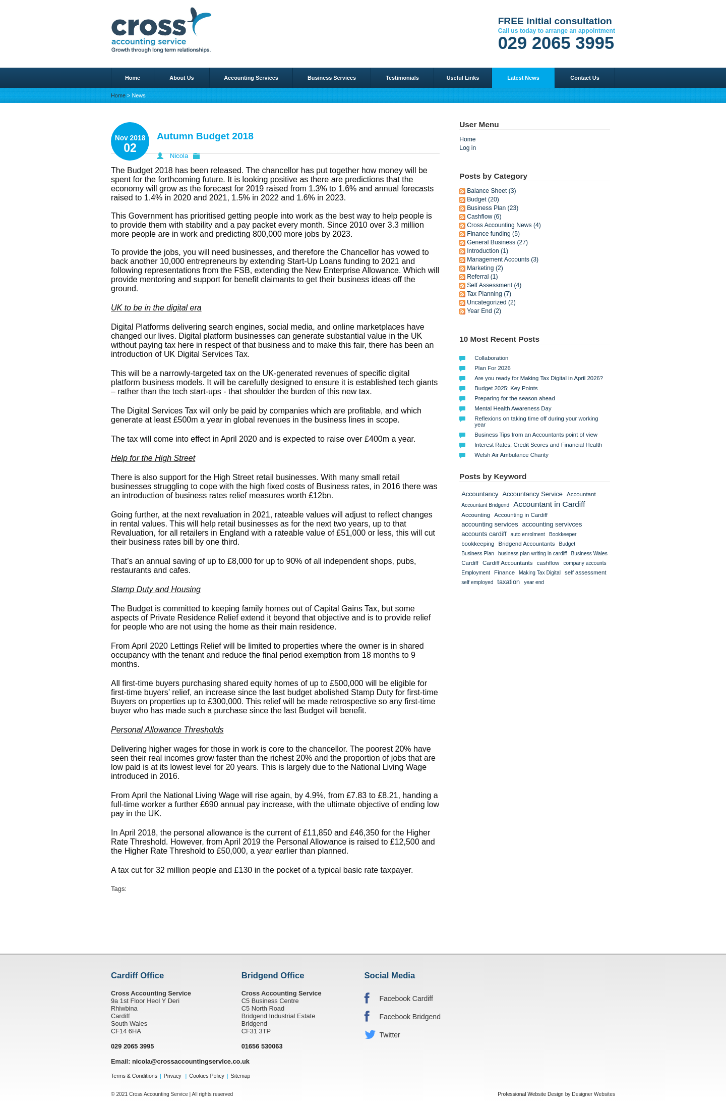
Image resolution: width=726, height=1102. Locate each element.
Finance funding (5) (493, 233)
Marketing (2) (485, 268)
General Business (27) (497, 242)
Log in (467, 147)
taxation (508, 582)
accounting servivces (552, 524)
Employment (475, 572)
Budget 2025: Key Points (505, 388)
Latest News (523, 78)
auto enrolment (528, 534)
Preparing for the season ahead (514, 398)
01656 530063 (262, 1046)
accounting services (489, 524)
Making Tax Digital (540, 572)
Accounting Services (251, 78)
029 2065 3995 (556, 43)
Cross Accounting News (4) (504, 225)
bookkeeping (477, 544)
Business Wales (589, 553)
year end (534, 582)
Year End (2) (484, 310)
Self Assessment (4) (494, 285)
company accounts (584, 563)
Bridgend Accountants (527, 544)
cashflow (548, 563)
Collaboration (491, 358)
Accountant (581, 494)
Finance (504, 572)
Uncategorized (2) (491, 302)
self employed (477, 582)
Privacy (173, 1076)
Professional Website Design (531, 1094)
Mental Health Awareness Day (512, 408)
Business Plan (477, 553)
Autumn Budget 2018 (205, 136)
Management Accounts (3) (502, 259)
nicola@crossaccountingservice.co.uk (191, 1061)
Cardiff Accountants (507, 563)
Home (132, 78)
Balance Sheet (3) (491, 190)
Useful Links (463, 78)
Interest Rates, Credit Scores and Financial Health (538, 445)
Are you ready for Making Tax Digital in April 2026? (538, 378)
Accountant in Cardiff (549, 504)
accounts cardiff (483, 534)
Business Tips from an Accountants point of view (535, 435)
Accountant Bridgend (485, 505)
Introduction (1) (487, 250)
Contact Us (584, 78)
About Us (181, 78)
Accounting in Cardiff (521, 515)
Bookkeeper (563, 534)
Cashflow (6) (484, 216)
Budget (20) (483, 199)
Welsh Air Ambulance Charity (511, 455)
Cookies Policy (206, 1076)
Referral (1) (482, 276)
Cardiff (469, 563)
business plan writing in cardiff (532, 553)
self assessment (586, 572)
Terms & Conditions (134, 1076)
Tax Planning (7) (489, 293)
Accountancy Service (532, 494)
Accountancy (479, 494)
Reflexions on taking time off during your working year (536, 421)
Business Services (332, 78)
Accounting (475, 515)
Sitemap (241, 1076)
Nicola (179, 156)
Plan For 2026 (492, 368)
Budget (567, 544)
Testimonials (402, 78)
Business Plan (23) (492, 208)
